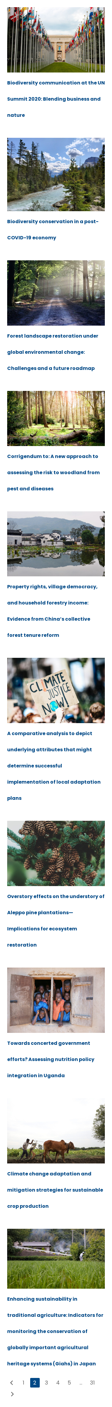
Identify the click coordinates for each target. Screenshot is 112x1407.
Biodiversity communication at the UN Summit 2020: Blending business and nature (56, 99)
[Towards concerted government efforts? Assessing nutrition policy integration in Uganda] (56, 971)
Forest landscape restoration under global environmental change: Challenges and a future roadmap (52, 352)
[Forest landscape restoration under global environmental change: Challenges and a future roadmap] (56, 264)
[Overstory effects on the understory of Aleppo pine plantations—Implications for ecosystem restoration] (56, 824)
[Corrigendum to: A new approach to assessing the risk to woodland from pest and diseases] (56, 394)
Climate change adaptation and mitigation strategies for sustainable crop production (55, 1190)
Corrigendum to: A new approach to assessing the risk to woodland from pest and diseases (53, 472)
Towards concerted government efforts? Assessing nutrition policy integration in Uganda (50, 1059)
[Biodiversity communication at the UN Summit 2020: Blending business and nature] (56, 10)
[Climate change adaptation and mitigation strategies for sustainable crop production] (56, 1101)
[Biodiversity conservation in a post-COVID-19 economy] (56, 141)
